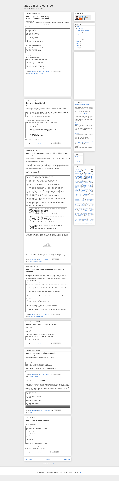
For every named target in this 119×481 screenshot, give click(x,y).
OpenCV (83, 190)
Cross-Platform (89, 199)
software (90, 221)
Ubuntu (41, 73)
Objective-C (85, 189)
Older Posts (67, 464)
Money (89, 187)
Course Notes (78, 161)
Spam (91, 214)
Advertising (90, 195)
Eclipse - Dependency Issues (36, 386)
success (76, 223)
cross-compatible (78, 219)
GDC (89, 203)
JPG (91, 204)
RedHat (83, 211)
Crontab (82, 199)
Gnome (84, 186)
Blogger (79, 478)
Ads (85, 195)
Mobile (79, 180)
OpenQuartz (85, 180)
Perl (75, 209)
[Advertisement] (47, 85)
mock (87, 220)
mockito (91, 193)
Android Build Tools (78, 196)
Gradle (82, 178)
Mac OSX (79, 176)
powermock (78, 194)
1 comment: (45, 264)
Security (76, 214)
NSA (83, 208)
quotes (85, 221)
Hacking (31, 73)
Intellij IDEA (82, 187)
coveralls (90, 218)
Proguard (81, 210)
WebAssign (83, 191)
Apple (82, 184)
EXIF (81, 201)
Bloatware (89, 184)
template (81, 223)
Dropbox (76, 201)
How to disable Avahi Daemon (37, 426)
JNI (87, 204)
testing (85, 223)
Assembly (82, 181)
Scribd (90, 213)
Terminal (86, 215)
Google (88, 172)
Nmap (91, 208)
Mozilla (80, 208)
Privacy (76, 177)
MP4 (87, 205)
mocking (86, 193)
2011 (77, 48)
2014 (77, 41)
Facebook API (78, 186)
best (86, 218)
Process (76, 210)
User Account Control (79, 216)
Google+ (90, 186)
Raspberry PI (77, 211)
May (79, 35)
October (80, 32)
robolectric (85, 194)
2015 (77, 26)
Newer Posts (28, 464)
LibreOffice (83, 205)
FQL (85, 201)
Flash (85, 203)
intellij (80, 220)
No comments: (46, 71)
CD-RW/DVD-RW (87, 185)
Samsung (78, 213)
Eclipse (30, 417)
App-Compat (80, 198)
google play (90, 219)
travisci (89, 223)
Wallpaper (89, 216)
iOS (91, 182)
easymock (90, 191)
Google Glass (87, 173)
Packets (37, 73)
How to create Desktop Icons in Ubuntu (41, 330)
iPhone (76, 220)
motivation (91, 220)
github (76, 193)
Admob (76, 184)
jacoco (81, 193)
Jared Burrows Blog (38, 5)
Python (86, 210)
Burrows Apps (78, 159)
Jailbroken (77, 205)
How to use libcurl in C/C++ (36, 103)
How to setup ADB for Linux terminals (40, 359)
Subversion (81, 215)
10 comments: (46, 320)
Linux (34, 73)
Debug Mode (89, 200)
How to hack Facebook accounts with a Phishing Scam (47, 154)
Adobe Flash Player (79, 195)
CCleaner (90, 198)
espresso (84, 219)
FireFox (80, 203)
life (83, 220)
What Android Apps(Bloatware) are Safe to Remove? (83, 114)
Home (48, 464)
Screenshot (85, 213)
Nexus (87, 208)
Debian (83, 200)
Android (33, 382)
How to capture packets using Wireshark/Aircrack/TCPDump (37, 17)
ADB (30, 382)
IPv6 (76, 187)
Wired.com (77, 218)
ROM (91, 210)
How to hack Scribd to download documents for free (82, 105)
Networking (77, 189)
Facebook (31, 266)
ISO (79, 204)
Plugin (90, 209)
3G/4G (91, 194)
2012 (77, 45)
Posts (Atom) (51, 468)
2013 (77, 43)
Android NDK (86, 196)
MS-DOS (91, 205)
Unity (91, 215)
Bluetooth (77, 185)
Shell (86, 214)
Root (81, 182)
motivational (79, 221)
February (80, 39)
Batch (86, 198)
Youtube (86, 182)
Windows (77, 174)
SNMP (92, 211)
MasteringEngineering (38, 322)
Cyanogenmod (77, 200)
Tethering (77, 191)
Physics (85, 209)
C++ (31, 146)
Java (88, 174)
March (79, 37)
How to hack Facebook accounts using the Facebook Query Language (84, 141)
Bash (36, 382)
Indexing (83, 204)
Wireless (82, 218)
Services (81, 214)
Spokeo (76, 215)
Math (87, 206)
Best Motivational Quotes (83, 30)
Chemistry (77, 199)
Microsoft (89, 176)
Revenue (87, 211)
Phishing (40, 266)
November (80, 28)
